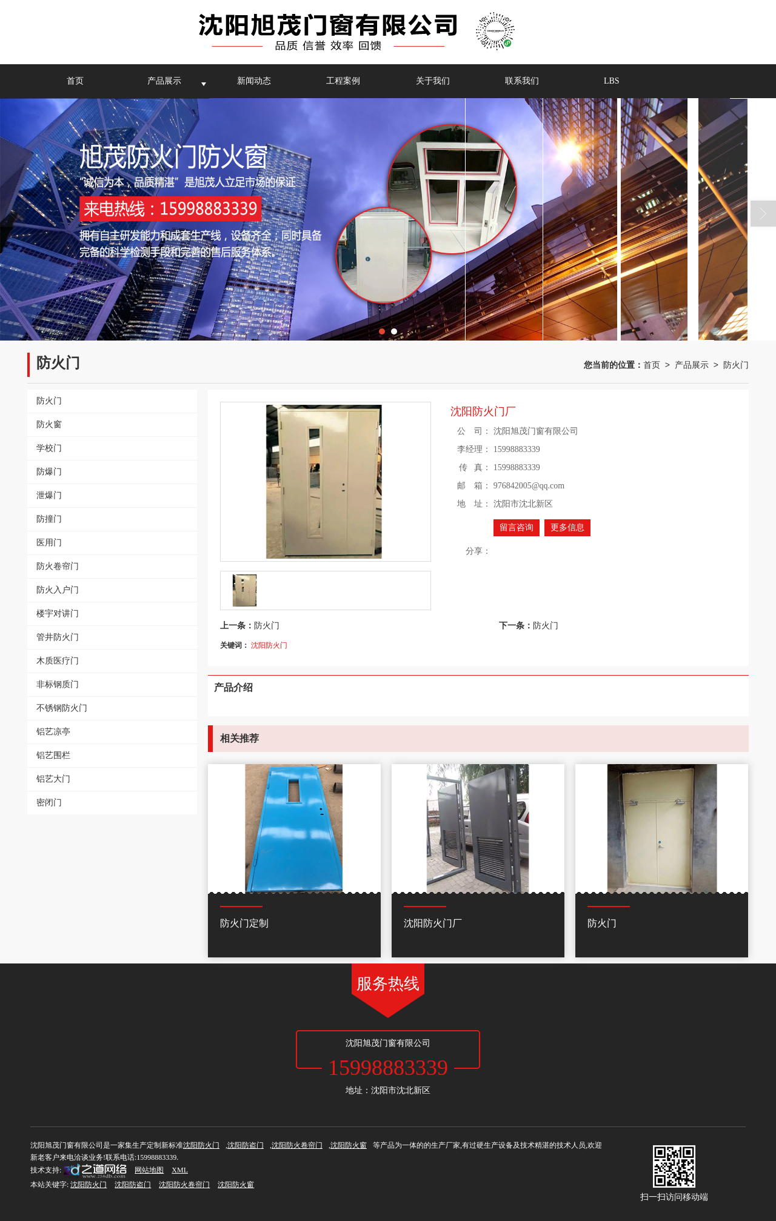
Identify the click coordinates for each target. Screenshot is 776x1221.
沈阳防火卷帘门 (297, 1145)
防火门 (736, 365)
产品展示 (164, 80)
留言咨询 (517, 527)
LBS (612, 80)
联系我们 (522, 80)
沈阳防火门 (269, 645)
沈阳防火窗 (348, 1145)
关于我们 (433, 80)
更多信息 (567, 527)
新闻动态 (254, 80)
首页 (75, 80)
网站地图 (149, 1170)
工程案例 (343, 80)
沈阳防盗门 (245, 1145)
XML (180, 1170)
